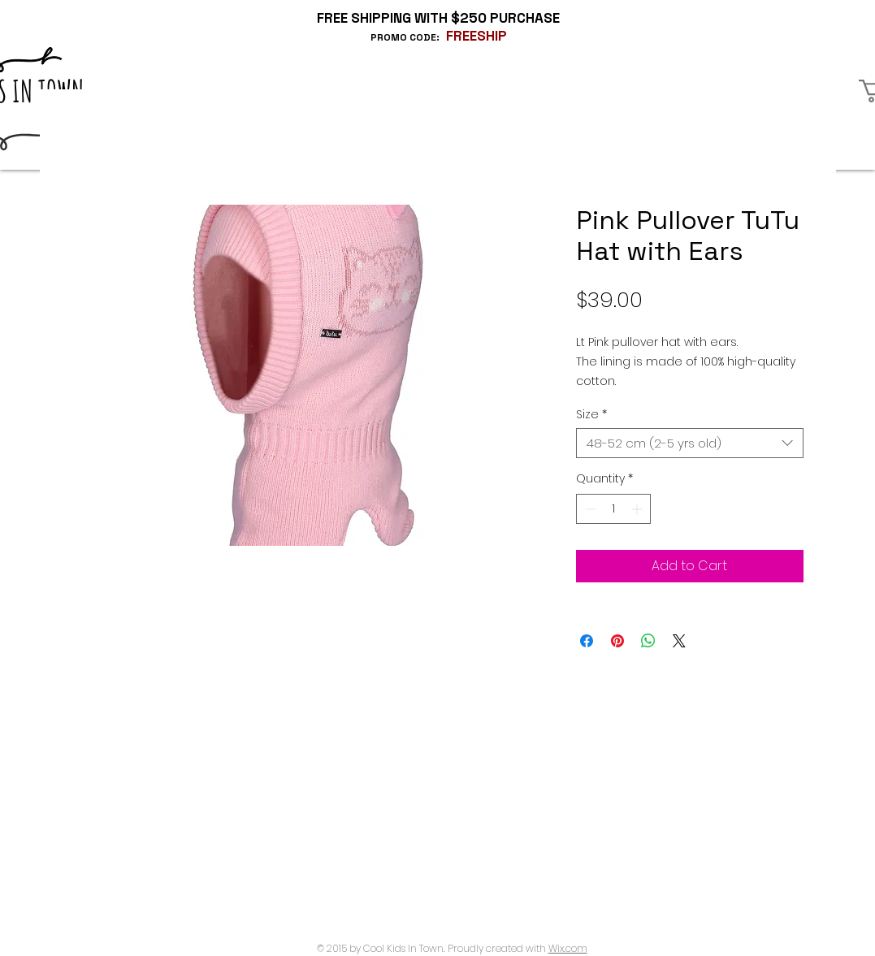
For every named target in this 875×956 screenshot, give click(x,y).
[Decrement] (588, 509)
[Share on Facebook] (586, 641)
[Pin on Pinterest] (617, 641)
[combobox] (690, 443)
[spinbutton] (613, 509)
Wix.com (567, 948)
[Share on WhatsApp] (648, 641)
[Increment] (638, 509)
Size (591, 414)
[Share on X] (679, 641)
